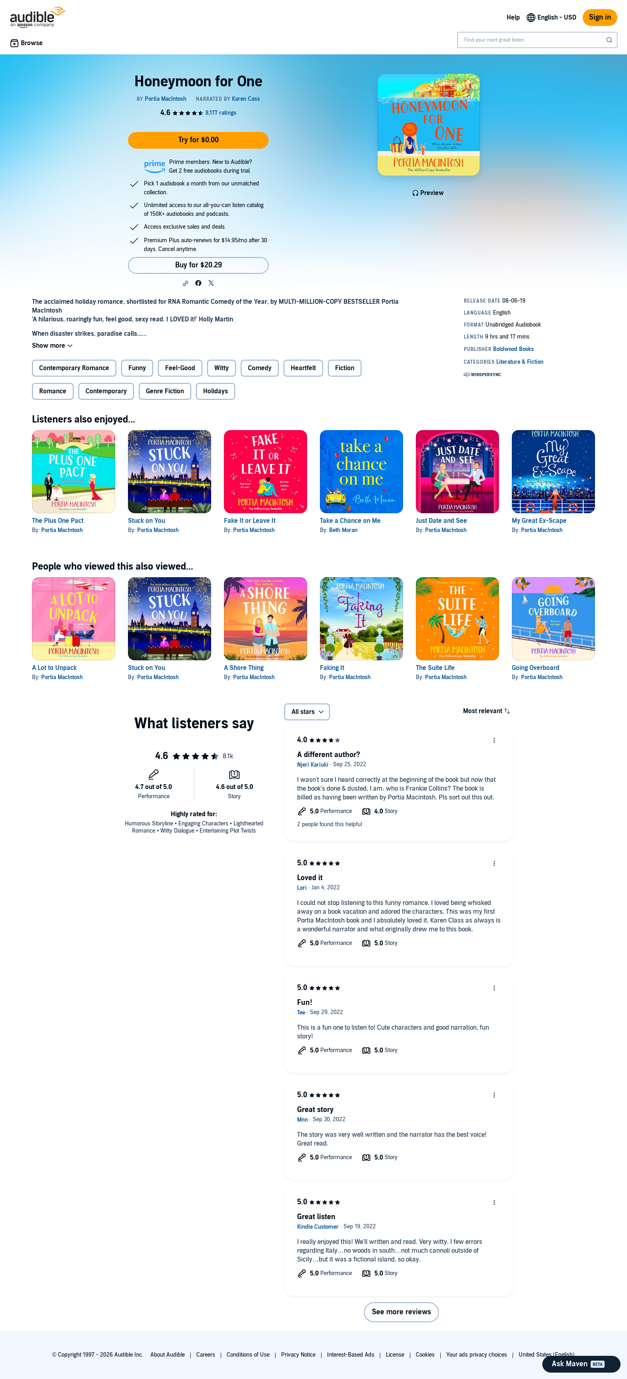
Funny (137, 368)
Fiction (344, 368)
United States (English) (547, 1354)
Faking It (332, 668)
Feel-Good (180, 368)
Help (513, 18)
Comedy (260, 368)
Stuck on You (146, 521)
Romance (52, 391)
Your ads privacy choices (476, 1354)
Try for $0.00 (198, 140)
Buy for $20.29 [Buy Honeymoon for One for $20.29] (198, 265)
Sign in (600, 17)
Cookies (425, 1354)
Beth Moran (343, 530)
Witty (221, 368)
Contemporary (106, 391)
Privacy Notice (298, 1354)
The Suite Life (435, 668)
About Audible (167, 1354)
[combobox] (537, 40)
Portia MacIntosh (62, 530)
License (395, 1354)
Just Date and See (441, 521)
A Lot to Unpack (54, 668)
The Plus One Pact (58, 521)
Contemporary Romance (74, 368)
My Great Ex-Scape (539, 521)
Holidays (215, 391)
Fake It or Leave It (250, 521)
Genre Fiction (165, 391)
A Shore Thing (244, 668)
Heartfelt (303, 368)
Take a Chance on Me (350, 521)
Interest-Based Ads (350, 1354)
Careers (205, 1354)
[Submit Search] (610, 40)
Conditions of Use (248, 1354)
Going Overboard (535, 668)
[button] (185, 283)
